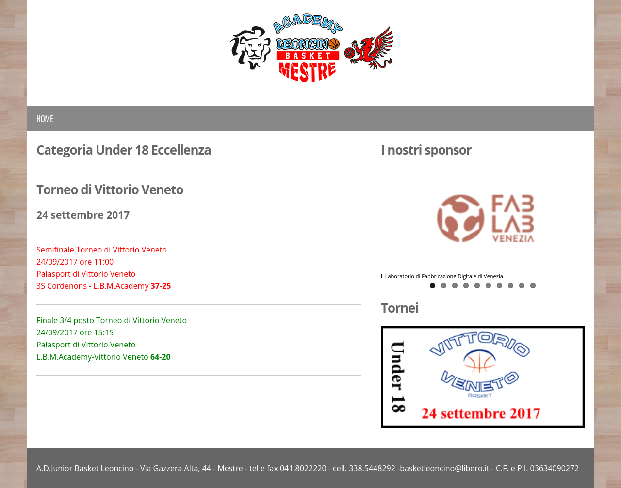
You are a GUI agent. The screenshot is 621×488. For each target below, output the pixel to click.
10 (533, 285)
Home (44, 119)
